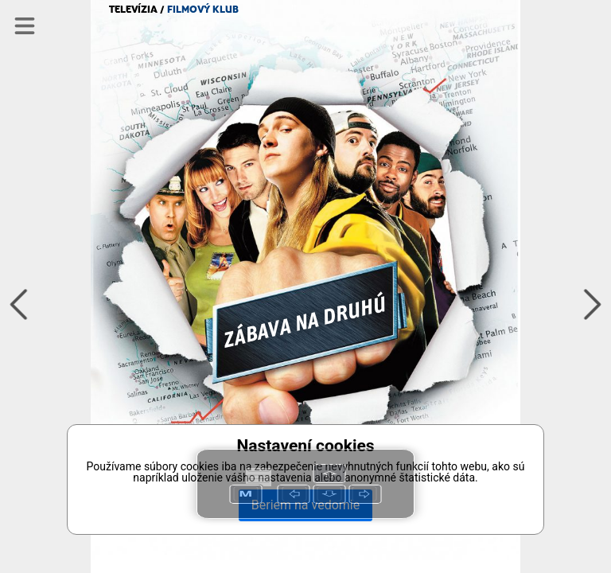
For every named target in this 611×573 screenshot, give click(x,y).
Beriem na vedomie (305, 505)
